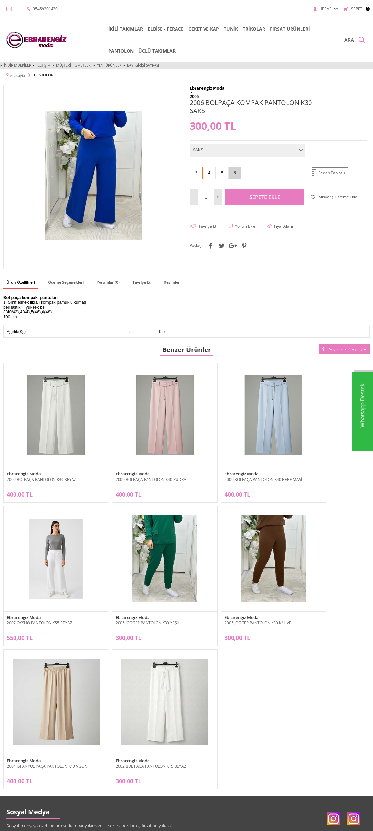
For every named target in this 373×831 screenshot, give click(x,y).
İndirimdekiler (17, 65)
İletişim (44, 65)
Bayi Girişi (198, 742)
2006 (194, 95)
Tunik (8, 761)
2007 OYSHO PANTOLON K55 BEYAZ (316, 461)
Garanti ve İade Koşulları (86, 771)
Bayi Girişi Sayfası (143, 65)
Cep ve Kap (13, 771)
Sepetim (135, 780)
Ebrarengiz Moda (24, 456)
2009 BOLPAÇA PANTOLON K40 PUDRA (134, 461)
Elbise (8, 751)
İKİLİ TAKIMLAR (114, 29)
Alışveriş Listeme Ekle (334, 195)
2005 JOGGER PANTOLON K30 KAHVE (132, 588)
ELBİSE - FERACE (154, 29)
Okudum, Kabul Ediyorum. (147, 708)
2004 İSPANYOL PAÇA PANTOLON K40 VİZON (232, 588)
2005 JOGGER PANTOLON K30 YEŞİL (39, 588)
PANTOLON (109, 51)
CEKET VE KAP (192, 29)
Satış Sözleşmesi (80, 761)
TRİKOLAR (242, 29)
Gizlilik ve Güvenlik (82, 780)
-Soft (153, 823)
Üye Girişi (198, 751)
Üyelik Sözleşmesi (81, 751)
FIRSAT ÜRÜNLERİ (278, 29)
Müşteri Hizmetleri (73, 65)
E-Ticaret (167, 823)
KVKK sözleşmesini (128, 708)
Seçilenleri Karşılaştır (344, 347)
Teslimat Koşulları (80, 742)
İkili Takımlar (14, 742)
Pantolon (11, 780)
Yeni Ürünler (109, 65)
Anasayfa (135, 742)
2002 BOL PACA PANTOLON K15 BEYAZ (319, 588)
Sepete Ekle (264, 195)
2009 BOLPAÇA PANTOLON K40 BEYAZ (41, 461)
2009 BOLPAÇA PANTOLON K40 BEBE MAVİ (230, 461)
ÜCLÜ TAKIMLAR (145, 51)
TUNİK (219, 29)
